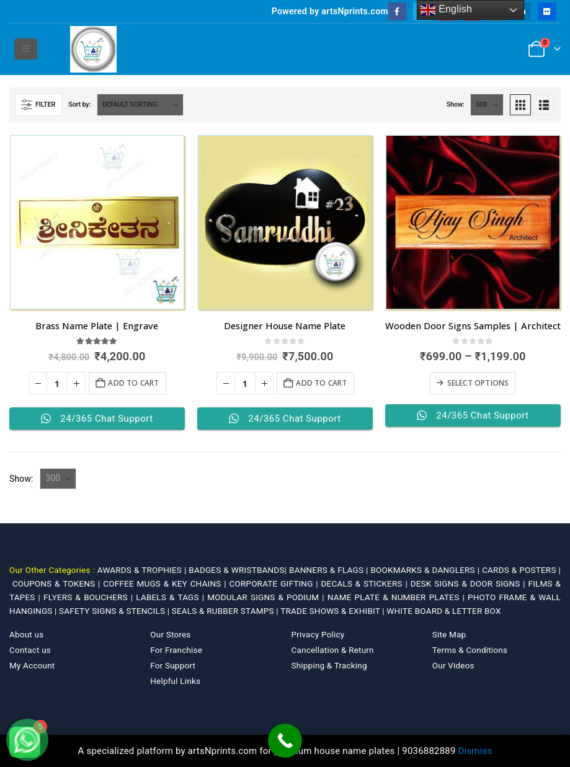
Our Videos (453, 665)
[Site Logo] (93, 49)
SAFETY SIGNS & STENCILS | (115, 611)
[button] (25, 49)
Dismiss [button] (475, 750)
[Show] (487, 105)
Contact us (30, 650)
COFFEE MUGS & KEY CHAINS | (166, 583)
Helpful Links (175, 681)
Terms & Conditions (469, 650)
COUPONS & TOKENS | (58, 583)
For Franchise (176, 650)
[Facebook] (397, 11)
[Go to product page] (97, 222)
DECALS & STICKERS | (365, 583)
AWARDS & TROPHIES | (142, 570)
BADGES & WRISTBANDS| (239, 570)
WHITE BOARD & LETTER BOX (443, 611)
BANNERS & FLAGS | (329, 570)
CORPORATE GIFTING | (275, 583)
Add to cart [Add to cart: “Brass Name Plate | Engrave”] (133, 383)
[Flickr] (547, 11)
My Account (32, 665)
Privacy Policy (318, 634)
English (446, 9)
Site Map (449, 634)
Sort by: (79, 104)
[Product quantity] (57, 383)
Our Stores (170, 634)
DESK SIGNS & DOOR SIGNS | (469, 583)
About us (26, 634)
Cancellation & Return (333, 650)
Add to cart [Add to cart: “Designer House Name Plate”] (321, 383)
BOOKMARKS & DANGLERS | (426, 570)
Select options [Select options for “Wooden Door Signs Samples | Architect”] (478, 383)
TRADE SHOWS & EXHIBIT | (333, 611)
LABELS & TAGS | (171, 597)
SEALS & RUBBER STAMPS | (226, 611)
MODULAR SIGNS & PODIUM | (267, 597)
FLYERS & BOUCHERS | (89, 597)
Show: (456, 104)
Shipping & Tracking (329, 665)
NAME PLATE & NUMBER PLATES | (397, 597)
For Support (172, 665)
